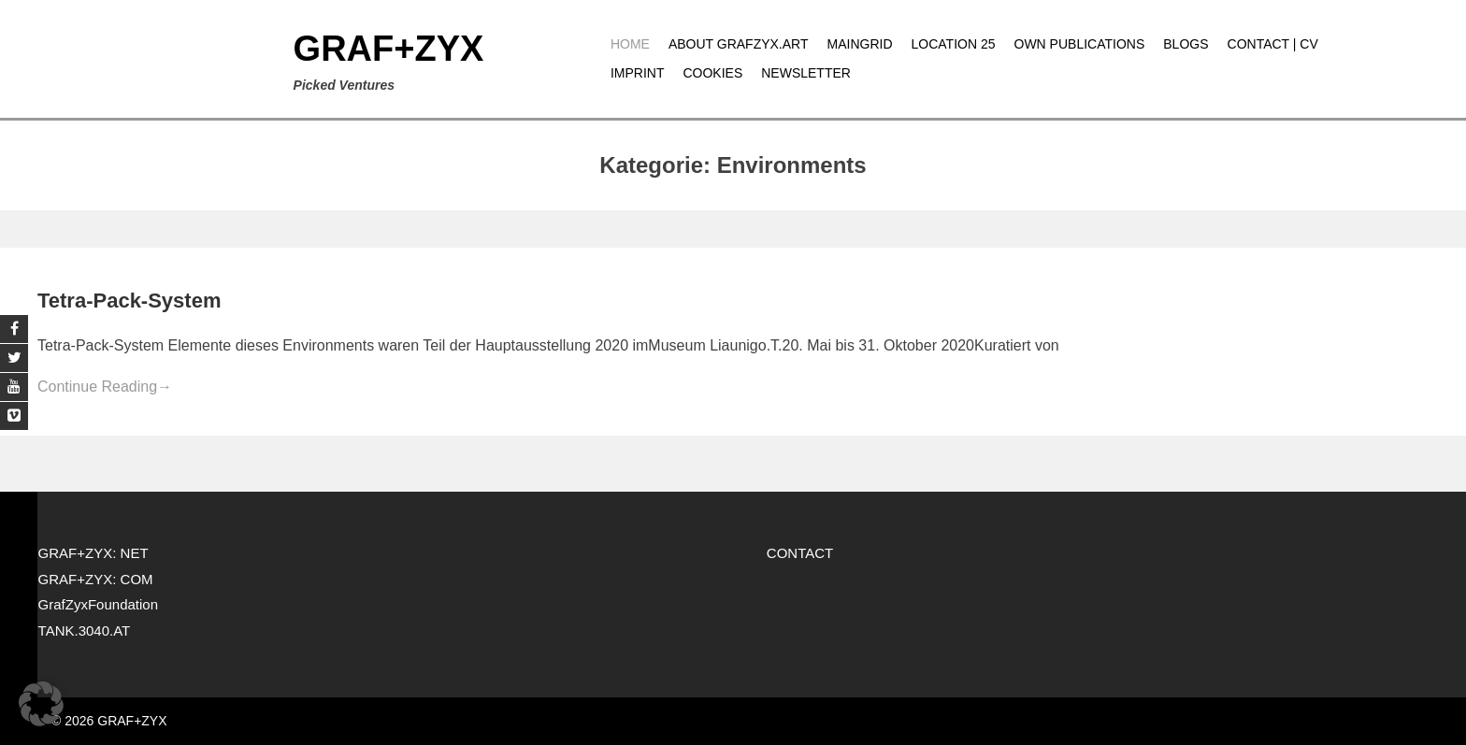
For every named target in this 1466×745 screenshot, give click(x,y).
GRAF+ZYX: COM (95, 579)
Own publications (1079, 43)
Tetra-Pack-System (129, 300)
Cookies (712, 72)
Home (630, 43)
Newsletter (806, 72)
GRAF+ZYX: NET (93, 553)
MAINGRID (860, 43)
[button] (41, 704)
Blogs (1185, 43)
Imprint (638, 72)
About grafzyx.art (738, 43)
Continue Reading (104, 386)
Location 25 (954, 43)
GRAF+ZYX (389, 48)
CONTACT (800, 553)
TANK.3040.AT (84, 630)
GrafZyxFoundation (98, 604)
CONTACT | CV (1273, 43)
